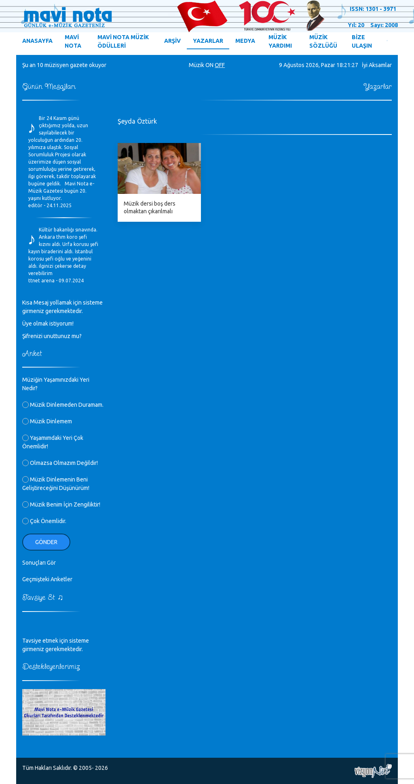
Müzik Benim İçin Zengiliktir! (61, 504)
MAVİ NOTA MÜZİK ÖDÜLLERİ (123, 41)
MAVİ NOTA (73, 41)
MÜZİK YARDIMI (280, 41)
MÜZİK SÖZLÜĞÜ (323, 41)
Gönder (46, 542)
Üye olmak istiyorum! (48, 323)
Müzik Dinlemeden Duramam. (63, 404)
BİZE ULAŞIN (362, 41)
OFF (220, 65)
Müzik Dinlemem (47, 421)
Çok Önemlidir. (44, 521)
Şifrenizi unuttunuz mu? (52, 336)
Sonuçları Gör (39, 562)
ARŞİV (172, 41)
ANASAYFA (37, 41)
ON (209, 65)
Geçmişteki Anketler (47, 579)
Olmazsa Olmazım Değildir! (60, 463)
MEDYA (245, 41)
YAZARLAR (208, 41)
